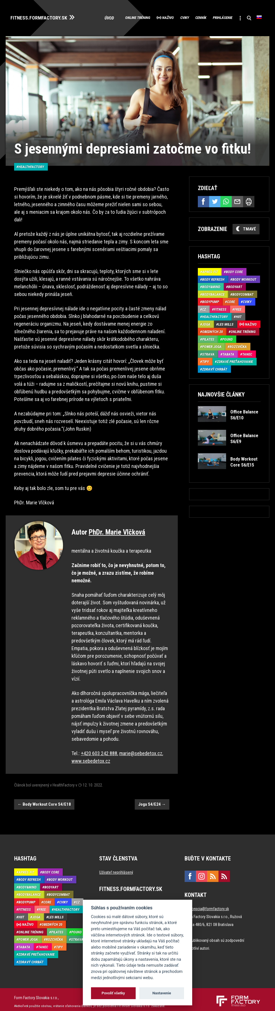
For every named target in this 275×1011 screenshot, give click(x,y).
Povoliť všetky (113, 993)
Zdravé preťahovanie (235, 368)
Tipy (205, 368)
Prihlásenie (212, 26)
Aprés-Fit (210, 278)
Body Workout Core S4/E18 (44, 800)
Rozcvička (238, 353)
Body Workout (244, 286)
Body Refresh (213, 286)
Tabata (228, 361)
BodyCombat (243, 301)
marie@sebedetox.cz (140, 749)
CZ (204, 316)
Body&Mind (211, 293)
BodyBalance (213, 301)
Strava (208, 361)
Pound (227, 346)
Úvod (69, 26)
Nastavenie (161, 993)
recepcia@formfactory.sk (208, 904)
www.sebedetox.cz (91, 757)
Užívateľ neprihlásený (116, 868)
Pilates (208, 346)
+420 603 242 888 (99, 749)
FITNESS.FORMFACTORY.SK (45, 16)
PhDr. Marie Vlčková (117, 528)
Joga (206, 331)
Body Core (234, 278)
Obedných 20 (212, 338)
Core (231, 308)
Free (237, 316)
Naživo (137, 26)
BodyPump (210, 308)
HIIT (239, 323)
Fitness (220, 316)
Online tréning (99, 26)
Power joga (212, 353)
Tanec (247, 361)
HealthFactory (31, 162)
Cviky (160, 26)
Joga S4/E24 (152, 800)
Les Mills (225, 331)
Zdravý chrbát (214, 376)
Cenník (183, 26)
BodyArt (235, 293)
